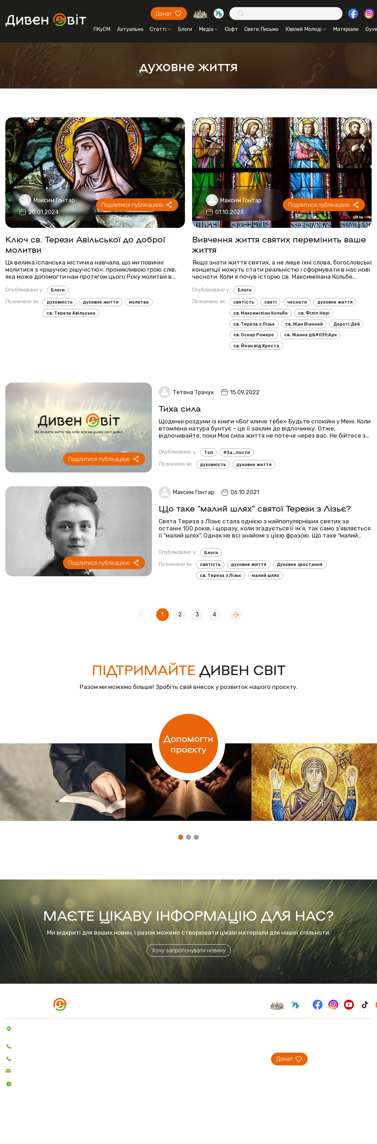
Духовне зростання (300, 564)
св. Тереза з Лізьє (254, 324)
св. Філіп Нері (314, 313)
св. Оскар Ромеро (253, 334)
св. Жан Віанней (304, 324)
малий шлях (265, 575)
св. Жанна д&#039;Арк (310, 334)
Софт (231, 29)
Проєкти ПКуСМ (210, 1038)
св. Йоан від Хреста (256, 345)
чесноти (297, 302)
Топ (208, 452)
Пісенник (115, 1078)
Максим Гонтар (54, 200)
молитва (139, 302)
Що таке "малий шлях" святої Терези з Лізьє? (255, 508)
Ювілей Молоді (305, 29)
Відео (112, 1068)
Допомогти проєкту (188, 743)
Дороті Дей (346, 324)
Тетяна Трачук (193, 392)
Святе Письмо (261, 29)
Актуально (130, 29)
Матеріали (346, 29)
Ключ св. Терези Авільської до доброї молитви (85, 244)
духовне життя (100, 302)
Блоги (185, 29)
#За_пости (236, 452)
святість (243, 302)
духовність (60, 302)
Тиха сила (180, 408)
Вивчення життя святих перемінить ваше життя (279, 244)
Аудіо (112, 1058)
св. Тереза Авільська (71, 313)
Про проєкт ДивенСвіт (218, 1028)
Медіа (208, 29)
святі (270, 302)
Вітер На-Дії (120, 1108)
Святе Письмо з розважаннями (142, 1098)
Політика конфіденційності (43, 1127)
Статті (160, 29)
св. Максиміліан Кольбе (260, 313)
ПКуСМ (101, 29)
